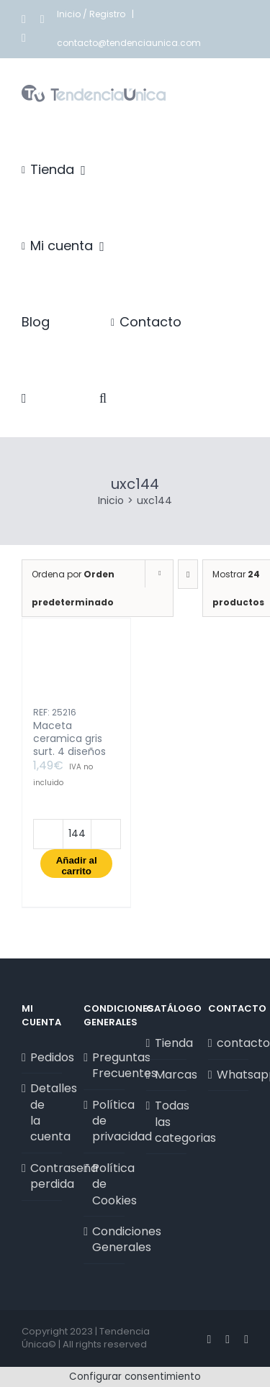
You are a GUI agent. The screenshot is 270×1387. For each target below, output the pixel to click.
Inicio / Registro (92, 14)
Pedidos (42, 1058)
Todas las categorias (167, 1122)
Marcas (167, 1075)
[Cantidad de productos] (77, 834)
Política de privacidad (104, 1121)
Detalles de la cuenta (42, 1113)
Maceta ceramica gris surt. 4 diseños (69, 738)
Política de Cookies (104, 1185)
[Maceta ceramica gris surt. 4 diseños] (76, 668)
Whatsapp (229, 1075)
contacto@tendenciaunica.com (129, 43)
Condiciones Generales (104, 1239)
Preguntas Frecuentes (104, 1065)
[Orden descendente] (188, 574)
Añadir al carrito (76, 865)
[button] (103, 398)
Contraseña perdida (42, 1176)
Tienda (167, 1043)
